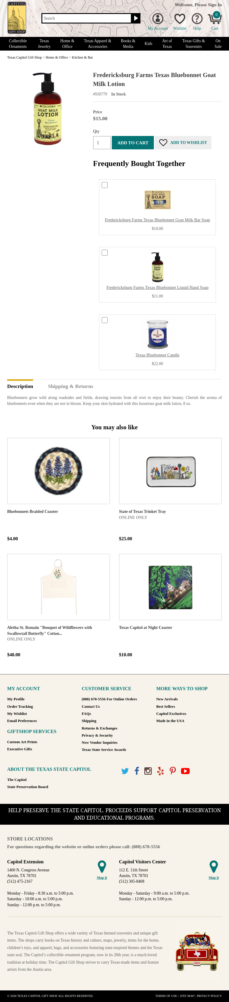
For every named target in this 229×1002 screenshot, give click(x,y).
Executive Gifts (19, 749)
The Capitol (17, 780)
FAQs (86, 714)
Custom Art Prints (22, 742)
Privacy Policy (209, 996)
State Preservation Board (27, 787)
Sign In (215, 4)
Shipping (89, 721)
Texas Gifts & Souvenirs (193, 44)
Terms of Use (166, 996)
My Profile (15, 699)
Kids (148, 43)
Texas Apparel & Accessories (98, 44)
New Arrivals (167, 699)
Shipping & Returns (70, 386)
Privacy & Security (97, 735)
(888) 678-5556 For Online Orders (109, 699)
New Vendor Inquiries (99, 742)
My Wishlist (17, 714)
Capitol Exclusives (171, 714)
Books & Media (128, 44)
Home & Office (67, 44)
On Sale (218, 44)
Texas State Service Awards (104, 750)
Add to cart (132, 142)
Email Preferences (22, 721)
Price (97, 112)
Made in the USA (170, 721)
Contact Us (91, 706)
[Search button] (135, 18)
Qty (96, 131)
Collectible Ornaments (18, 44)
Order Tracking (20, 706)
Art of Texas (167, 44)
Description (20, 386)
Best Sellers (165, 706)
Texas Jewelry (44, 44)
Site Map (187, 996)
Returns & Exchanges (99, 728)
